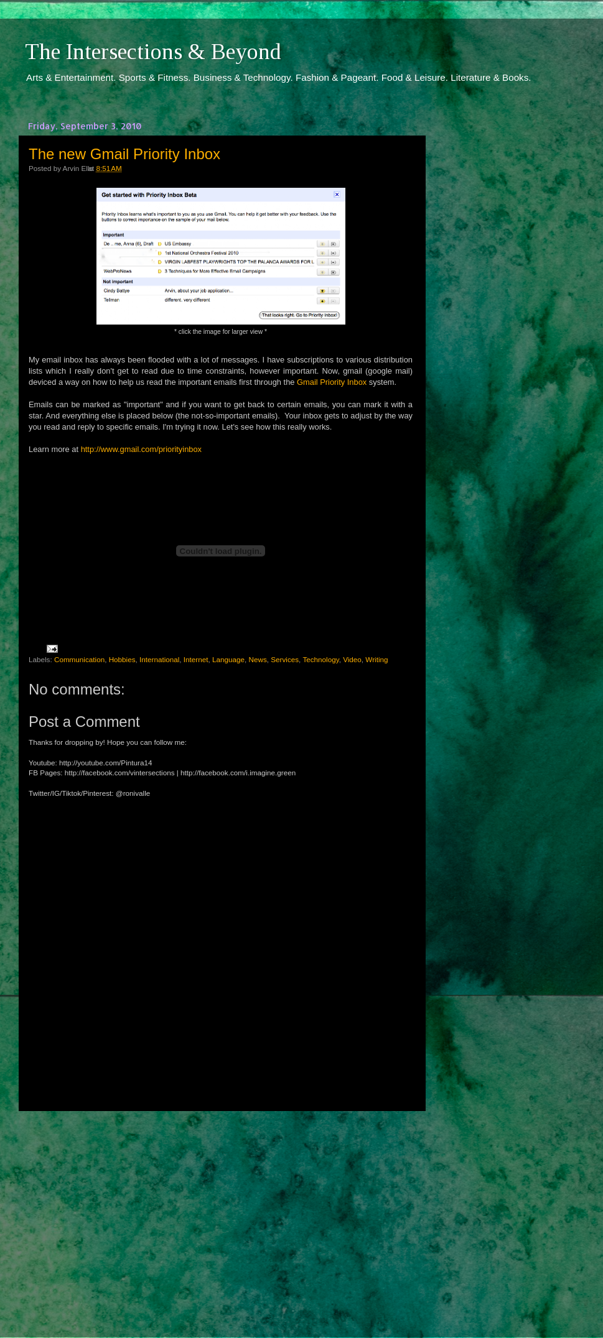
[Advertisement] (220, 1213)
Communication (79, 659)
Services (285, 659)
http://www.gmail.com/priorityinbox (141, 449)
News (258, 659)
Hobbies (122, 659)
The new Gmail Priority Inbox (124, 153)
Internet (196, 659)
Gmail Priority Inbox (332, 382)
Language (228, 659)
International (159, 659)
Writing (376, 659)
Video (352, 659)
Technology (320, 659)
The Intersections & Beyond (153, 51)
